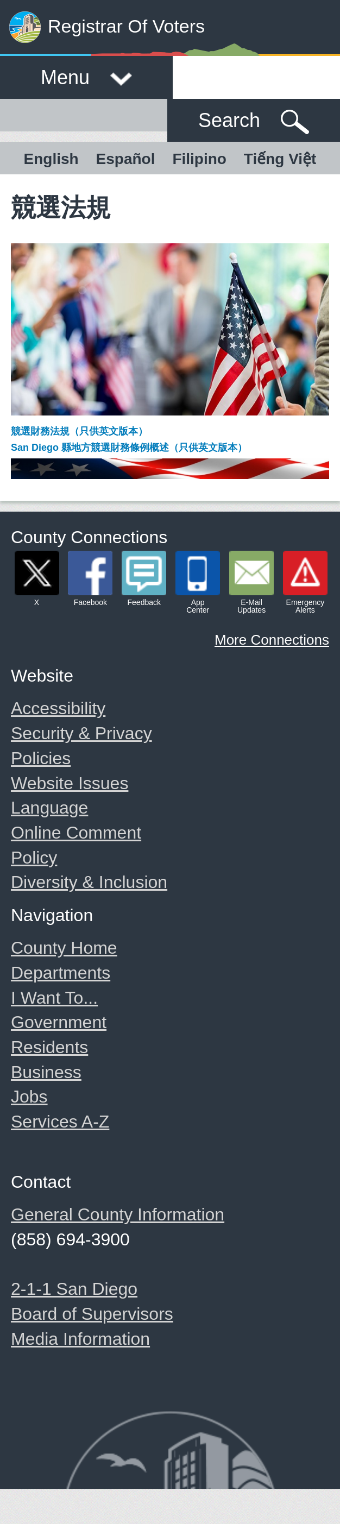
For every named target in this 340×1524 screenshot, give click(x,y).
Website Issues (69, 783)
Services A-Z (60, 1121)
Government (58, 1022)
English (51, 158)
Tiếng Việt (280, 158)
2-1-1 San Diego (74, 1289)
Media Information (80, 1339)
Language (49, 807)
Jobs (29, 1096)
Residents (49, 1047)
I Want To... (54, 997)
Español (125, 158)
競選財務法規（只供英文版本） (79, 431)
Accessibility (58, 708)
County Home (64, 948)
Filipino (199, 158)
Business (46, 1072)
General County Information (117, 1214)
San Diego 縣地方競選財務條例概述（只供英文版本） (129, 447)
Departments (60, 973)
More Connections (272, 640)
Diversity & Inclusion (89, 882)
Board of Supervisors (92, 1314)
